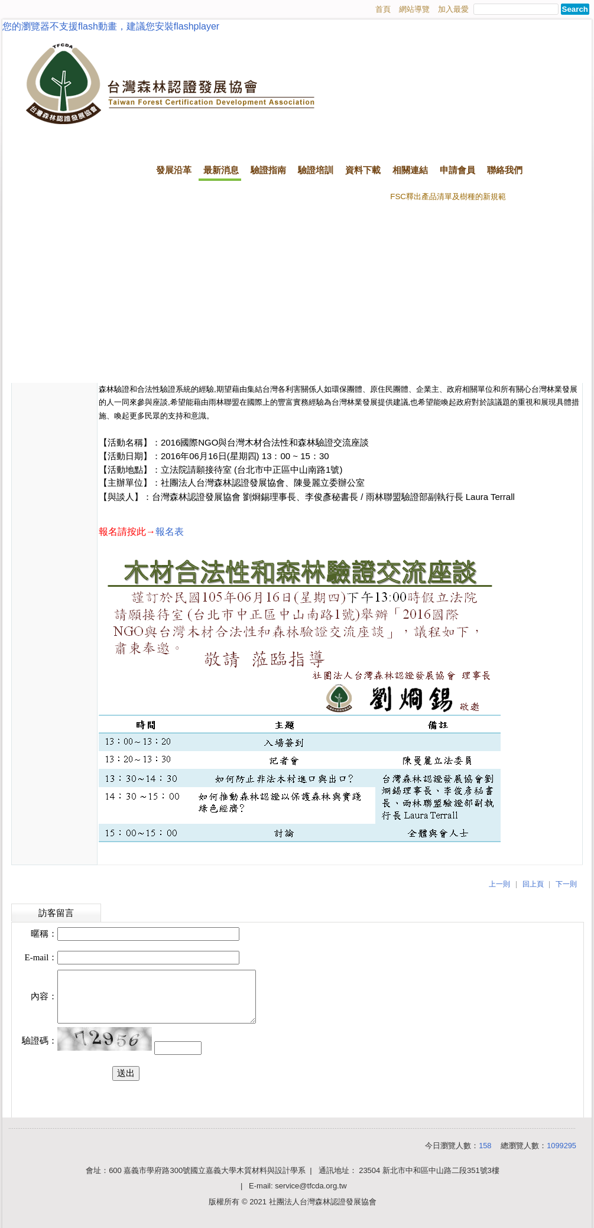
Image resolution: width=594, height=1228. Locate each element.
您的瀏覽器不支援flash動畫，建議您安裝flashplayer (110, 26)
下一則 (566, 884)
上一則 (499, 884)
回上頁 (533, 884)
